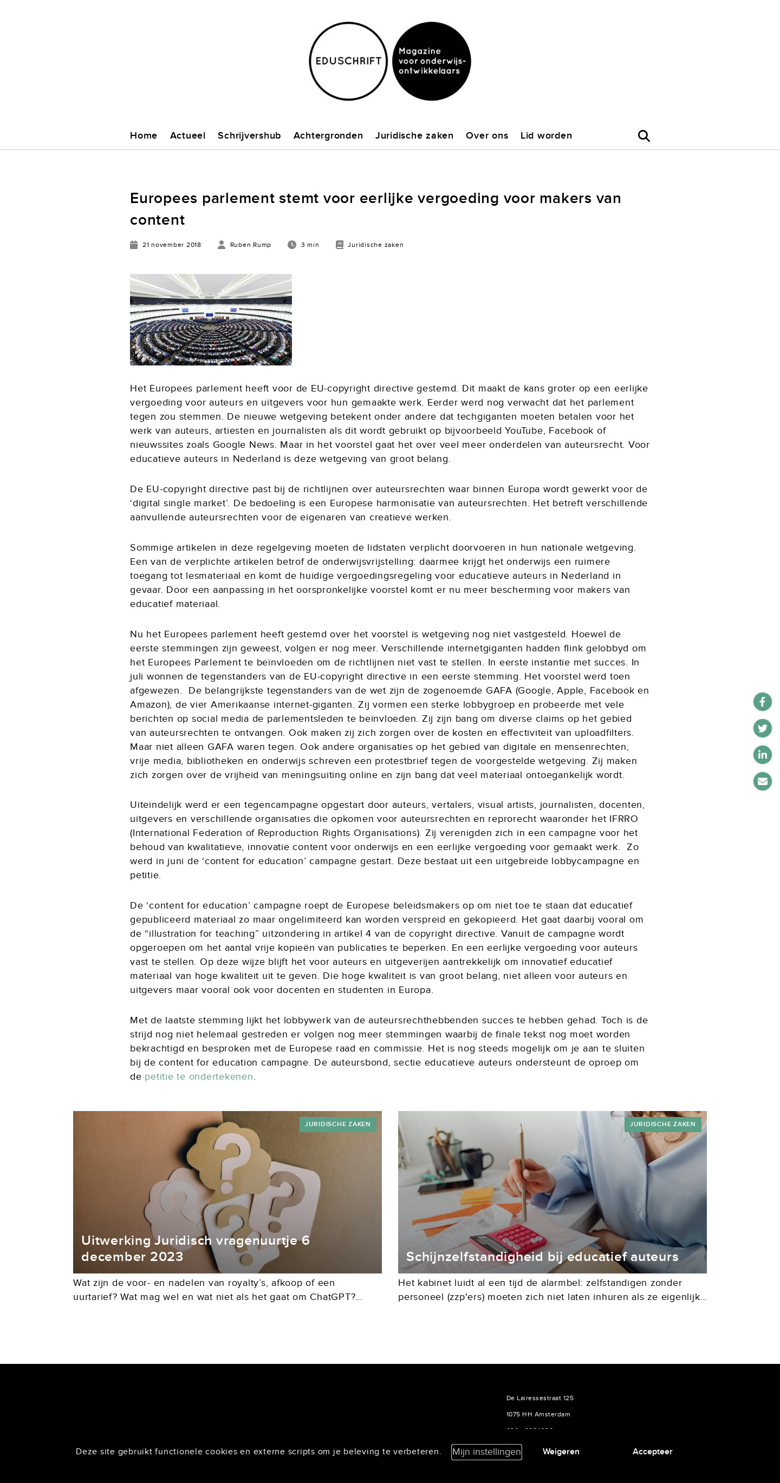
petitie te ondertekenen (199, 1076)
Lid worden (547, 135)
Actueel (188, 135)
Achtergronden (328, 135)
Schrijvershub (249, 135)
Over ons (487, 135)
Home (144, 135)
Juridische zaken (414, 135)
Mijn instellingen (486, 1452)
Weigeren (561, 1451)
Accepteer (653, 1451)
